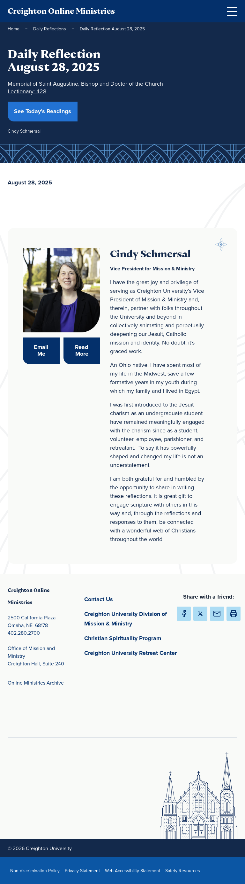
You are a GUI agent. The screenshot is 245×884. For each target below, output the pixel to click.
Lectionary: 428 (27, 91)
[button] (233, 614)
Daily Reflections (49, 29)
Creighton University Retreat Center (132, 652)
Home (13, 29)
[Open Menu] (232, 11)
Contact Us (128, 598)
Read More (87, 350)
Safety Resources (184, 870)
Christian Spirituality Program (132, 637)
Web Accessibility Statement (134, 870)
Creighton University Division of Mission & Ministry (132, 619)
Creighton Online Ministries (61, 11)
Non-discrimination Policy (36, 870)
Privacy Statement (83, 870)
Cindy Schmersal (24, 131)
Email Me (46, 350)
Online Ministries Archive (36, 682)
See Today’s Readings (46, 111)
